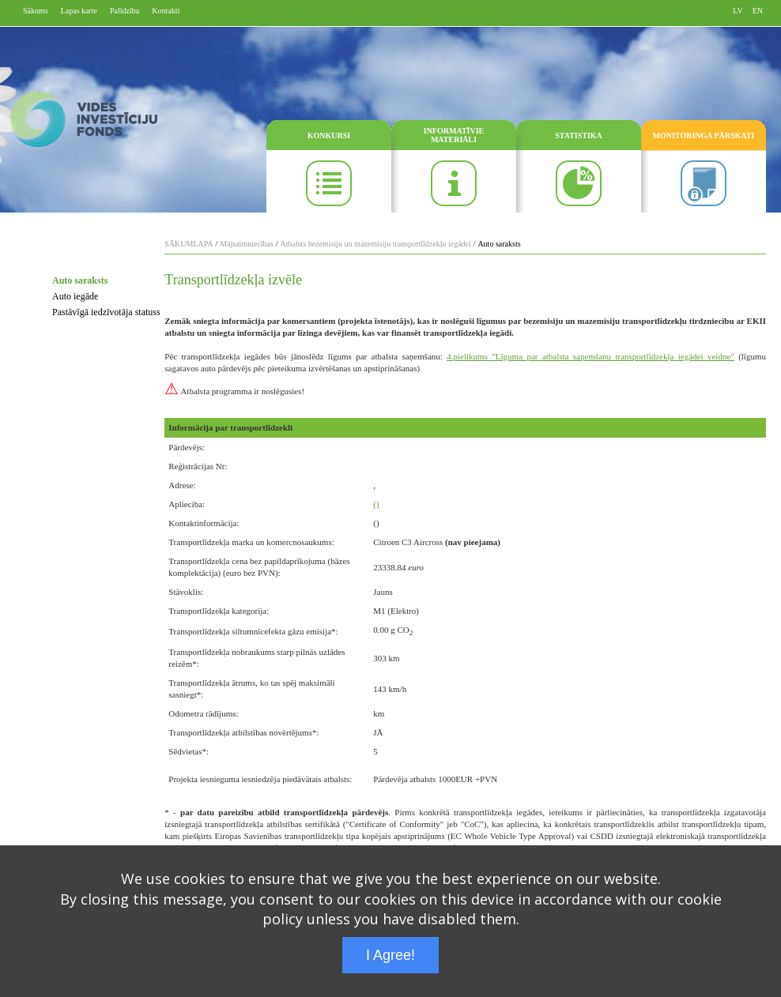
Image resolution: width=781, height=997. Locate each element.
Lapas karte (79, 10)
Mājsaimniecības (247, 243)
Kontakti (165, 10)
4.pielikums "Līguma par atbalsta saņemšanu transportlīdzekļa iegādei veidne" (590, 356)
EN (758, 10)
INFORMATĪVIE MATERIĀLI (454, 135)
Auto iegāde (75, 296)
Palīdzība (124, 10)
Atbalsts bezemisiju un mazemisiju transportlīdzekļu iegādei (376, 243)
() (376, 504)
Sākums (35, 10)
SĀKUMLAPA (188, 243)
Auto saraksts (80, 280)
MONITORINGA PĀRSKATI (704, 135)
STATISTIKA (578, 135)
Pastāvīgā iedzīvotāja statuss (106, 312)
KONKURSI (328, 135)
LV (737, 10)
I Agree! (390, 955)
